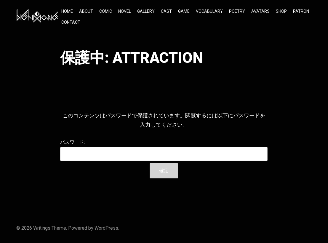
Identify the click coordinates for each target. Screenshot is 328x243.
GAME (184, 11)
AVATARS (260, 11)
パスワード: (164, 150)
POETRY (237, 11)
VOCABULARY (209, 11)
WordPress (106, 228)
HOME (67, 11)
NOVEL (124, 11)
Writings (41, 228)
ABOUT (86, 11)
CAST (166, 11)
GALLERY (146, 11)
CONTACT (70, 22)
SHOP (281, 11)
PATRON (301, 11)
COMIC (105, 11)
